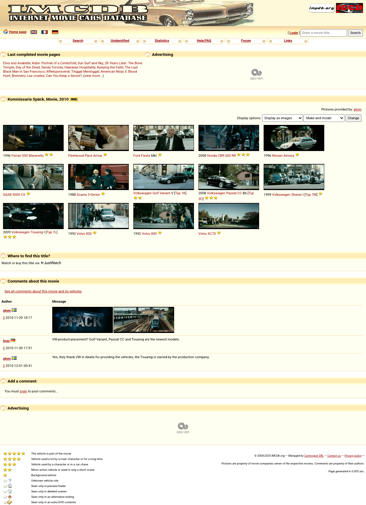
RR (234, 155)
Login (293, 33)
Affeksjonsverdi (58, 71)
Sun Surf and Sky (90, 63)
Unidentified (120, 40)
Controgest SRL (314, 455)
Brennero (19, 76)
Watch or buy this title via (31, 263)
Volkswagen (142, 193)
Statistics (162, 40)
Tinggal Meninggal (85, 71)
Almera (288, 155)
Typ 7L (51, 232)
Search (78, 40)
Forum (246, 40)
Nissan (277, 155)
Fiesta (145, 155)
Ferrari (16, 155)
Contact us (334, 455)
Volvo (81, 233)
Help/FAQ (204, 40)
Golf (156, 193)
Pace (88, 155)
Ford (136, 155)
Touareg (37, 232)
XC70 (212, 233)
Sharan (296, 194)
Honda (212, 155)
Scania (82, 194)
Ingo (6, 341)
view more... (93, 76)
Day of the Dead (28, 67)
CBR (221, 155)
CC (239, 193)
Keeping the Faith (110, 67)
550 (25, 155)
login (23, 391)
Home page (17, 32)
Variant (165, 193)
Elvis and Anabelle (16, 63)
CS (23, 194)
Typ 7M (310, 194)
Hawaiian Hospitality (79, 67)
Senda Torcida (52, 67)
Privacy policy (352, 455)
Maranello (36, 155)
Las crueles (35, 76)
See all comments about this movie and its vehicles (43, 291)
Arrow (97, 155)
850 (89, 233)
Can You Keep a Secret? (64, 76)
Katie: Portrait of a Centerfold (54, 63)
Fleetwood (76, 155)
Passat (231, 193)
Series (95, 194)
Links (288, 40)
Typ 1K (180, 193)
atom (357, 109)
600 (228, 155)
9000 (16, 194)
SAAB (7, 194)
